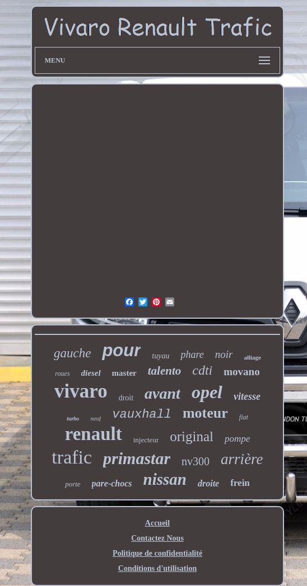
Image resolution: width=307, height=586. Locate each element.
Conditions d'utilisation (157, 568)
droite (208, 483)
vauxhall (141, 415)
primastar (136, 458)
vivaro (81, 391)
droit (126, 398)
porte (72, 484)
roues (62, 373)
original (191, 436)
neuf (95, 418)
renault (93, 434)
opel (207, 392)
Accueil (157, 523)
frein (240, 483)
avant (162, 393)
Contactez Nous (157, 538)
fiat (243, 417)
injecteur (146, 440)
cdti (202, 370)
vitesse (247, 396)
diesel (91, 372)
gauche (72, 353)
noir (224, 354)
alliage (252, 357)
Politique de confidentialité (157, 553)
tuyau (160, 356)
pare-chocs (112, 483)
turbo (73, 418)
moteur (205, 413)
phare (191, 354)
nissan (165, 479)
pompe (237, 438)
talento (165, 370)
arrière (242, 459)
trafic (72, 457)
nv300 (196, 461)
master (124, 372)
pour (121, 350)
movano (241, 371)
